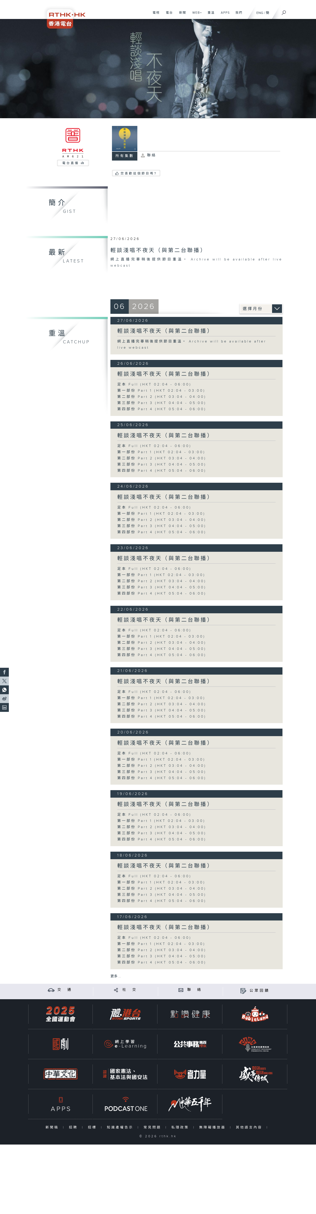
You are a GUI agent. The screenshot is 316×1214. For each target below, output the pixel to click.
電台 (168, 15)
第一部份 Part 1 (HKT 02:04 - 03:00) (161, 391)
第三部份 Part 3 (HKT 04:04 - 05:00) (161, 403)
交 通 (64, 990)
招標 (93, 1127)
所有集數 (124, 156)
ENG (259, 13)
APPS (224, 15)
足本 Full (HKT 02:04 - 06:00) (154, 384)
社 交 (129, 990)
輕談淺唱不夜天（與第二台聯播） (165, 331)
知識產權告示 (121, 1127)
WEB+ (195, 15)
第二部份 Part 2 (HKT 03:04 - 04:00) (161, 397)
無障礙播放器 (213, 1127)
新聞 (181, 15)
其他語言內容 (250, 1127)
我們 (237, 15)
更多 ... (115, 976)
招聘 (74, 1127)
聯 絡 (194, 990)
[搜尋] (284, 11)
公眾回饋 (260, 991)
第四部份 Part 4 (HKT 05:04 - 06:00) (161, 409)
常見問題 (153, 1127)
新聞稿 (53, 1127)
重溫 (209, 15)
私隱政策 (181, 1127)
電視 (154, 15)
